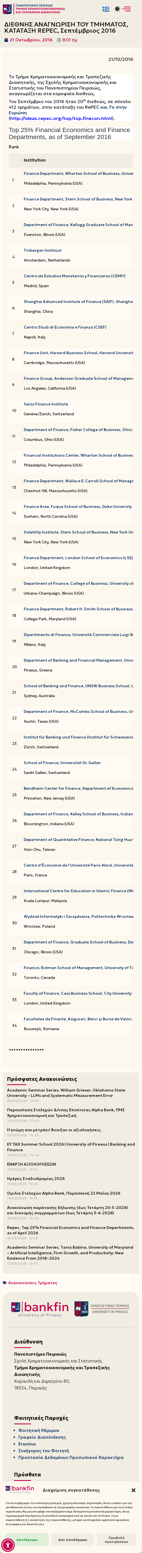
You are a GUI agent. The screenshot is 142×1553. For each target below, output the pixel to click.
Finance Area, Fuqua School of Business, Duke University (78, 506)
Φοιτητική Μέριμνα (38, 1430)
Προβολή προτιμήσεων (116, 1540)
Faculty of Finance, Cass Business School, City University (78, 993)
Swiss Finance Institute (46, 404)
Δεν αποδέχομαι (72, 1540)
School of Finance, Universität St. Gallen (62, 762)
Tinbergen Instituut (43, 250)
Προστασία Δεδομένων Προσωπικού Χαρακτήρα (71, 1457)
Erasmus (27, 1444)
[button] (133, 1490)
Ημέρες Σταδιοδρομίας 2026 (36, 1178)
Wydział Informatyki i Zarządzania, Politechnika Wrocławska (82, 916)
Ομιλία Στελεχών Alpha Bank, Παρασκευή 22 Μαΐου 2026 (63, 1193)
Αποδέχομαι (27, 1540)
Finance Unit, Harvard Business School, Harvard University (79, 353)
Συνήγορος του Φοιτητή (43, 1450)
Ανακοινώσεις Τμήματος (32, 1282)
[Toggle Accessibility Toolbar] (8, 1545)
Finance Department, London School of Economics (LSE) (78, 557)
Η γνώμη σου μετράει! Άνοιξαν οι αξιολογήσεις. (54, 1129)
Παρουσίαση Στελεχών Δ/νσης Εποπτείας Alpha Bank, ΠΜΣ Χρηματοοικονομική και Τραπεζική (66, 1112)
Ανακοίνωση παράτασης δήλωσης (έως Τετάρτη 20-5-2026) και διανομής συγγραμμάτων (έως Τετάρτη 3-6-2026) (67, 1210)
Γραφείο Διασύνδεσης (42, 1437)
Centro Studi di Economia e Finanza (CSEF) (65, 327)
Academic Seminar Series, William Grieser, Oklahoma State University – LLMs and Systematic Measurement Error (66, 1093)
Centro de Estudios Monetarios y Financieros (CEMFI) (75, 276)
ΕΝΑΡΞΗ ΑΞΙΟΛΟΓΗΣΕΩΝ (31, 1164)
